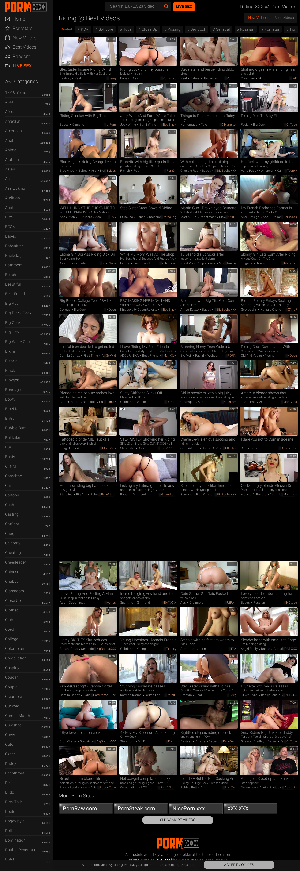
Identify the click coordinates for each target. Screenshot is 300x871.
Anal (9, 140)
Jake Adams (189, 448)
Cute (9, 744)
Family (125, 263)
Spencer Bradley (253, 741)
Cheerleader (15, 562)
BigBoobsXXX (227, 170)
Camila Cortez (70, 355)
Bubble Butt (15, 428)
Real (77, 78)
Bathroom (13, 265)
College (11, 639)
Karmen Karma (131, 695)
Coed (9, 629)
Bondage (13, 389)
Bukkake (12, 437)
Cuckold (12, 706)
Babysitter (14, 246)
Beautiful (13, 284)
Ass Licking (15, 188)
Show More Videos (177, 820)
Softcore (105, 29)
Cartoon (12, 495)
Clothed (12, 610)
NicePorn (230, 402)
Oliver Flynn (250, 695)
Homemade (189, 124)
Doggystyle (15, 821)
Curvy (10, 735)
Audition (12, 198)
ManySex (290, 263)
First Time (90, 355)
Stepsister (210, 78)
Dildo (9, 792)
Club (9, 620)
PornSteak (108, 494)
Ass (8, 179)
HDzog (111, 309)
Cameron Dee (70, 402)
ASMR (10, 102)
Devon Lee (249, 787)
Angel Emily (250, 649)
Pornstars (23, 28)
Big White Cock (18, 342)
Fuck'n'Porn (168, 448)
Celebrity (13, 543)
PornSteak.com (141, 809)
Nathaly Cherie (270, 309)
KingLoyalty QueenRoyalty (139, 309)
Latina (203, 649)
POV (84, 29)
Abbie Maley (69, 217)
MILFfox (231, 448)
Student (86, 217)
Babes (10, 236)
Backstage (14, 255)
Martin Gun (188, 217)
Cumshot (13, 725)
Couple (11, 687)
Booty (10, 399)
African (11, 111)
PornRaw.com (86, 809)
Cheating (13, 552)
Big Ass (12, 303)
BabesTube (289, 448)
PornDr (232, 78)
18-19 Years (15, 92)
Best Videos (24, 47)
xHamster (229, 124)
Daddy (10, 763)
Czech (10, 754)
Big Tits (12, 332)
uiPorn (111, 124)
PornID (111, 402)
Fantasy (66, 78)
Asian (10, 169)
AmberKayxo (189, 309)
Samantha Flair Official (197, 494)
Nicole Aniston (90, 787)
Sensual (222, 29)
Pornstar (271, 29)
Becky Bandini (271, 695)
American (13, 131)
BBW (9, 217)
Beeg (112, 78)
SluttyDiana (68, 741)
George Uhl (249, 309)
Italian (283, 494)
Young (269, 355)
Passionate (107, 402)
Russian (246, 29)
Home (19, 19)
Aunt (9, 207)
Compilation (16, 658)
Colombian (14, 648)
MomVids (290, 402)
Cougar (11, 677)
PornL (172, 741)
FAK (294, 78)
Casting (12, 514)
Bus (8, 447)
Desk (9, 783)
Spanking (127, 602)
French (125, 170)
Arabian (12, 159)
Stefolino (127, 217)
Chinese (12, 572)
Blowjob (12, 380)
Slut (221, 263)
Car (8, 485)
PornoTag (169, 78)
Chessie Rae (189, 170)
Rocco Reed (69, 787)
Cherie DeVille (211, 448)
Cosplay (12, 667)
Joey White (128, 124)
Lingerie (247, 263)
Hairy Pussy (250, 170)
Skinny (260, 263)
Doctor (11, 811)
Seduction (88, 649)
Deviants (290, 787)
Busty (10, 457)
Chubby (12, 581)
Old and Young (252, 355)
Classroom (14, 591)
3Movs (111, 170)
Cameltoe (13, 476)
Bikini (10, 351)
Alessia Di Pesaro (254, 494)
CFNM (10, 466)
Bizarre (11, 361)
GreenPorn (168, 494)
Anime (10, 150)
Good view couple (193, 263)
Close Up (13, 600)
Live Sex (22, 66)
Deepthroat (14, 773)
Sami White (147, 124)
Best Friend (15, 294)
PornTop (231, 787)
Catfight (12, 524)
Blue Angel (68, 170)
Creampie (13, 696)
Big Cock (13, 322)
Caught (11, 533)
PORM (232, 355)
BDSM (10, 226)
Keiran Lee (152, 695)
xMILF (232, 217)
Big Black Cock (18, 313)
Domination (15, 840)
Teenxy (292, 170)
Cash (9, 504)
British (11, 418)
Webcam (214, 355)
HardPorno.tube (104, 695)
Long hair (67, 448)
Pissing (173, 29)
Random (21, 56)
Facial (246, 124)
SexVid (111, 355)
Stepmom (127, 741)
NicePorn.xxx (195, 809)
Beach (10, 274)
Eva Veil (186, 355)
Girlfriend (127, 402)
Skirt (261, 78)
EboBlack (169, 124)
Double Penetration (22, 850)
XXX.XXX (250, 809)
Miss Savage (250, 217)
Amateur (12, 121)
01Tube (291, 124)
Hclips (111, 602)
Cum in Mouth (17, 715)
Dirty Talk (13, 802)
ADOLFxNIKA (130, 355)
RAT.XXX (170, 602)
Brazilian (13, 409)
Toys (127, 29)
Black (10, 370)
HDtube (291, 602)
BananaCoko (69, 649)
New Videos (25, 37)
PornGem (109, 263)
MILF (141, 741)
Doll (8, 830)
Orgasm (186, 695)
